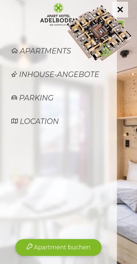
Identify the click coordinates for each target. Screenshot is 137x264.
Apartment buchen (59, 247)
